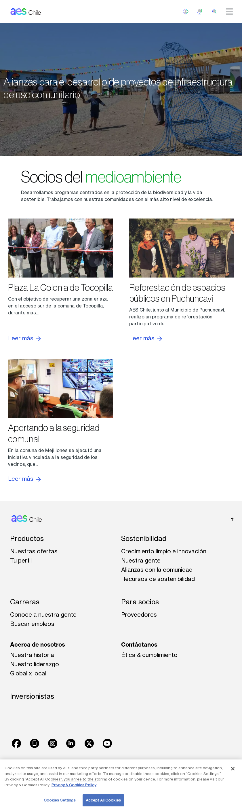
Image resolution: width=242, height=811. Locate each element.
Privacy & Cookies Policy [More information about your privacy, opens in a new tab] (74, 784)
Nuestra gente (141, 560)
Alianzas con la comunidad (157, 569)
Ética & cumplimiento (149, 654)
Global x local (28, 673)
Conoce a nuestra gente (43, 614)
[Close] (232, 768)
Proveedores (139, 614)
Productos (27, 538)
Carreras (24, 602)
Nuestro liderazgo (34, 664)
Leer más (24, 338)
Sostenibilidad (144, 538)
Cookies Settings (60, 800)
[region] (121, 785)
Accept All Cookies (103, 800)
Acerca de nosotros (37, 644)
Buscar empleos (32, 623)
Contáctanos (139, 644)
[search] (214, 11)
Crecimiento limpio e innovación (163, 551)
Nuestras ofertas (34, 551)
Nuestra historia (32, 654)
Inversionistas (32, 696)
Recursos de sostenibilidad (158, 578)
